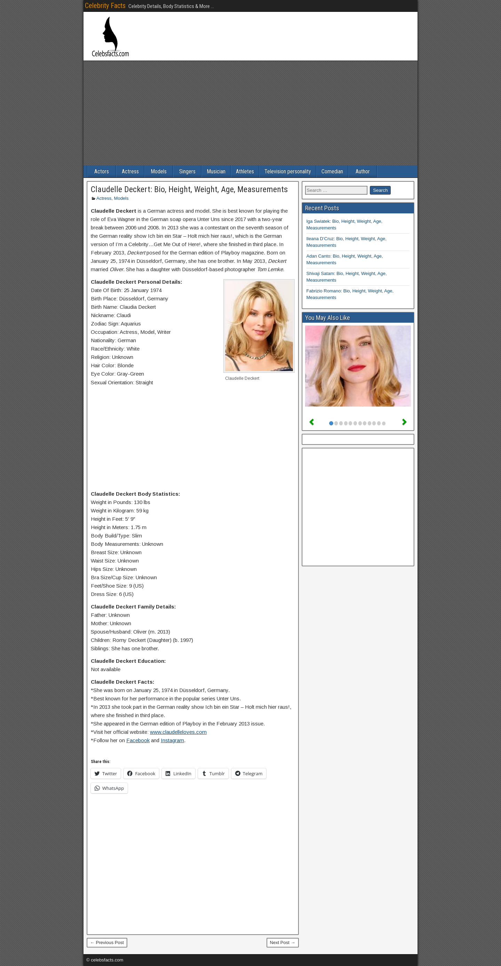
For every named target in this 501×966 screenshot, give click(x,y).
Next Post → (282, 942)
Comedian (332, 171)
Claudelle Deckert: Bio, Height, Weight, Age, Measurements (189, 189)
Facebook (138, 740)
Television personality (287, 171)
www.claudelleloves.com (178, 732)
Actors (101, 171)
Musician (216, 171)
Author (363, 171)
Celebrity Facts (105, 5)
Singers (187, 171)
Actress (130, 171)
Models (159, 171)
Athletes (245, 171)
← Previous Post (107, 942)
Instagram (172, 740)
